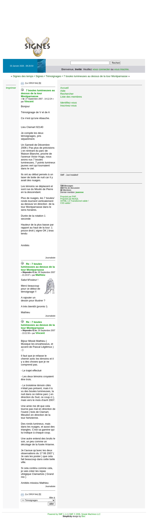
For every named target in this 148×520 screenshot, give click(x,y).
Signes (39, 76)
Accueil (64, 87)
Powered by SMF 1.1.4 (58, 514)
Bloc (83, 516)
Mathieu (40, 274)
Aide (62, 90)
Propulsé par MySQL (69, 199)
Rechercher (66, 93)
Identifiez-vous (68, 102)
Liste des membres (71, 96)
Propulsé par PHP (68, 197)
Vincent (29, 101)
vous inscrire (121, 69)
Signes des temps (23, 76)
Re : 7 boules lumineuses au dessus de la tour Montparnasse (38, 266)
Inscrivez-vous (68, 105)
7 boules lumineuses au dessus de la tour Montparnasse (96, 76)
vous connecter (101, 69)
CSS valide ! (65, 203)
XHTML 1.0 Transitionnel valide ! (74, 201)
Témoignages (53, 76)
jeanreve (80, 192)
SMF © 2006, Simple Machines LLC (85, 514)
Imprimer (11, 87)
